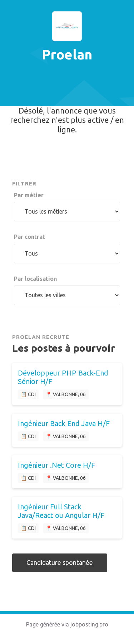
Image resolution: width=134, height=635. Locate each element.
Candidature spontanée (59, 562)
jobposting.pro (89, 624)
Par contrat (29, 236)
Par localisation (35, 278)
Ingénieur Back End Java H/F (64, 423)
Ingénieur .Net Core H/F (56, 465)
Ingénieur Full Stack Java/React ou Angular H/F (61, 511)
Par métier (29, 195)
